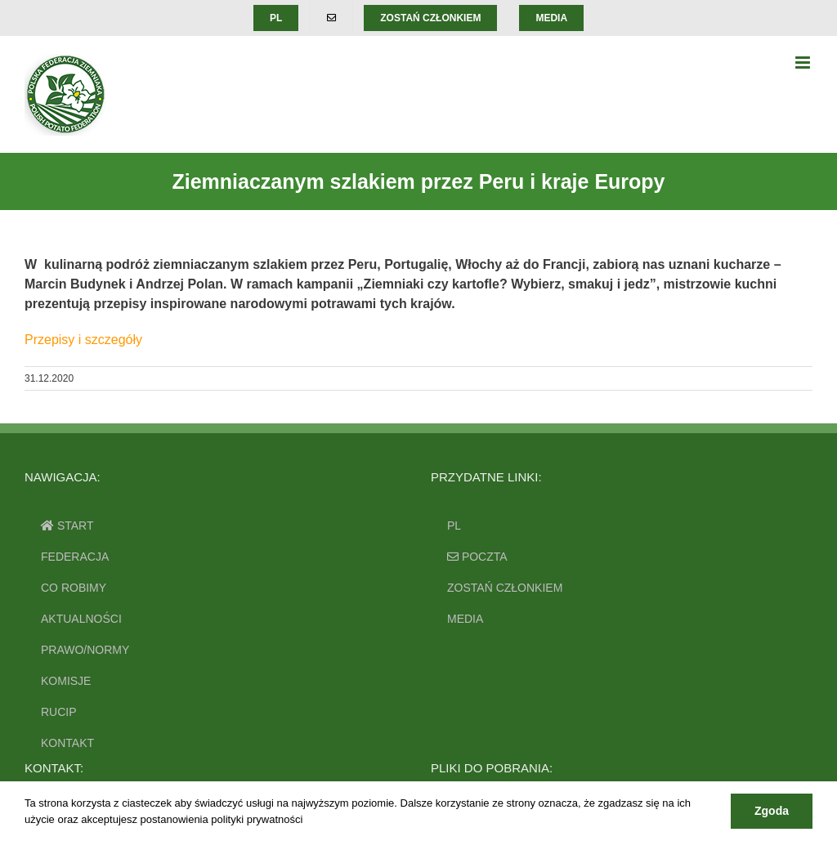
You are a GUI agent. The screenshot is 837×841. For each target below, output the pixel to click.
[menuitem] (276, 18)
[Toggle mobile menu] (803, 62)
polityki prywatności (256, 819)
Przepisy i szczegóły (83, 340)
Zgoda (771, 810)
